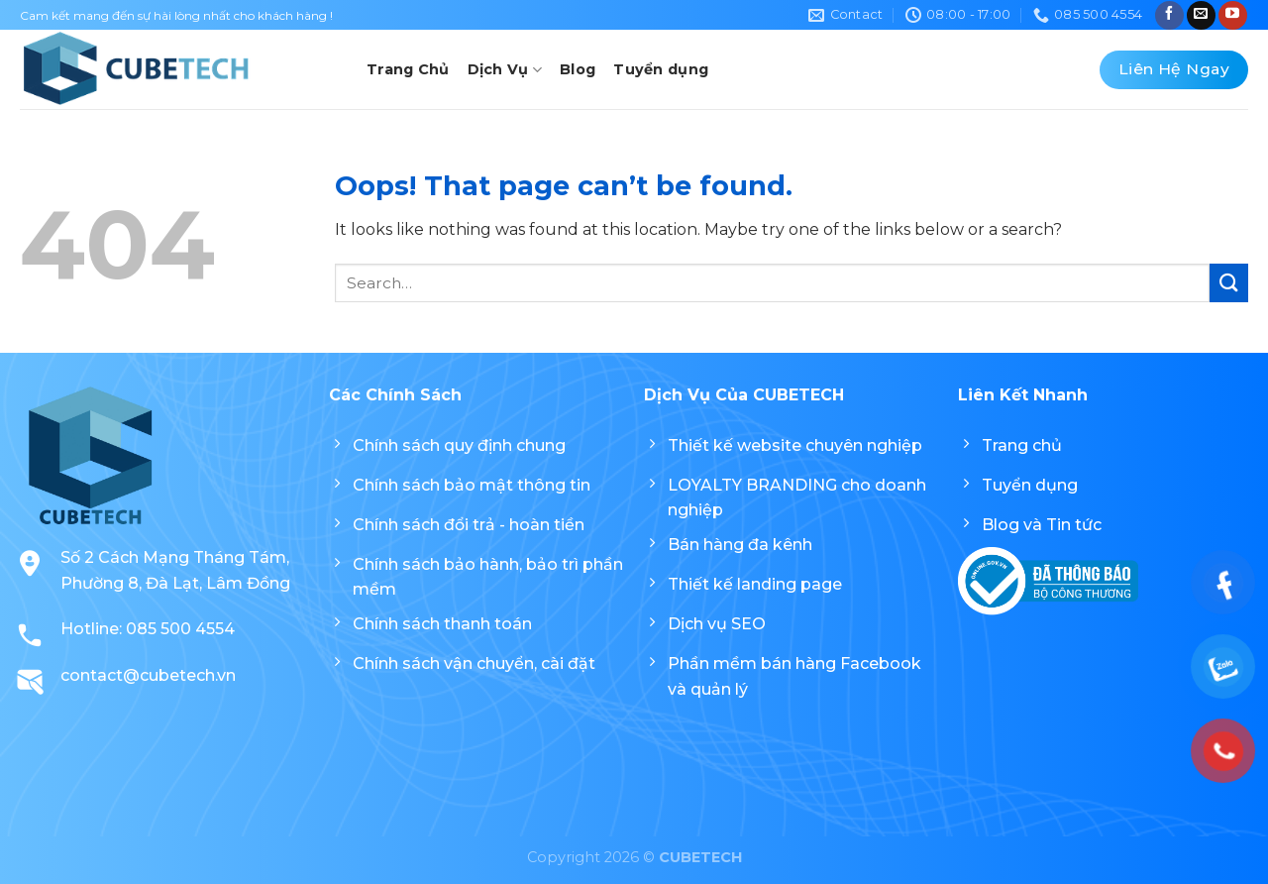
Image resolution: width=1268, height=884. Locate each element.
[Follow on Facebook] (1169, 15)
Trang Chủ (408, 69)
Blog (577, 69)
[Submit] (1229, 283)
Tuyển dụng (660, 69)
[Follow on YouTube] (1232, 15)
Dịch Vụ (505, 69)
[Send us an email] (1201, 15)
